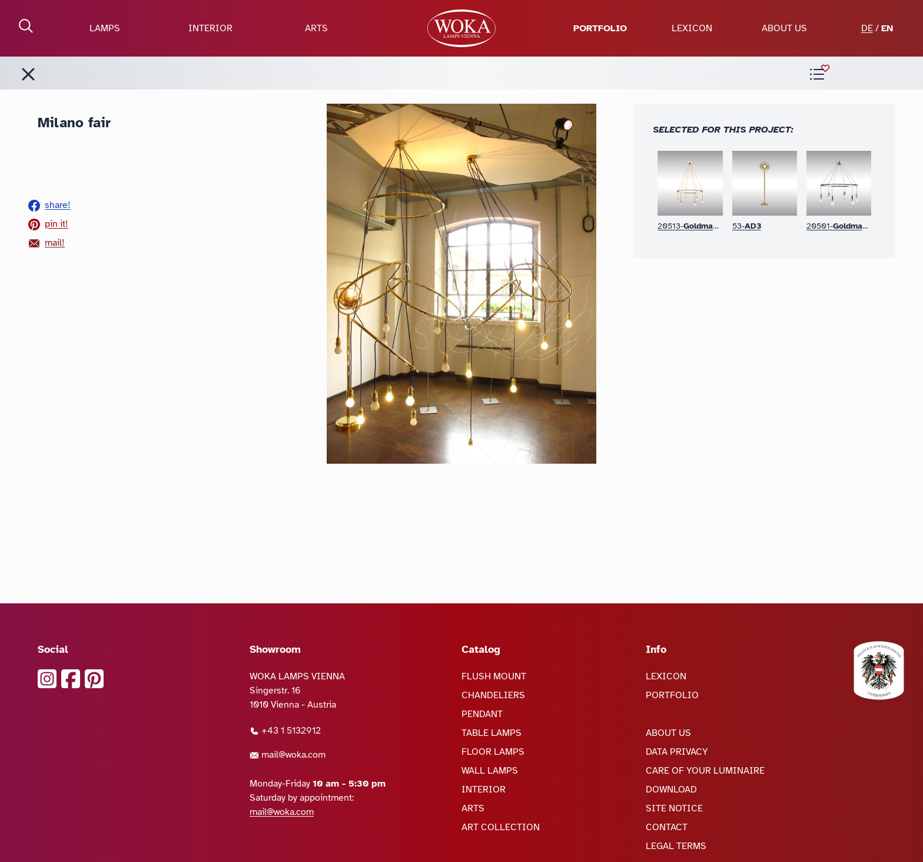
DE (867, 28)
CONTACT (667, 827)
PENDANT (482, 714)
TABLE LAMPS (492, 733)
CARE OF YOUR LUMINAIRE (705, 771)
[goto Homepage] (461, 28)
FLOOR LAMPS (493, 752)
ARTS (316, 28)
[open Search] (26, 26)
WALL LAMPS (490, 771)
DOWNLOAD (671, 789)
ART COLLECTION (501, 827)
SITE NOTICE (674, 808)
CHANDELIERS (493, 695)
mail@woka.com (288, 755)
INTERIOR (210, 28)
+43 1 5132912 (285, 731)
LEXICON (692, 28)
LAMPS (104, 28)
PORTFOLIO (600, 28)
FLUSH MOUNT (494, 676)
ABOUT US (784, 28)
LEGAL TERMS (676, 846)
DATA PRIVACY (677, 752)
